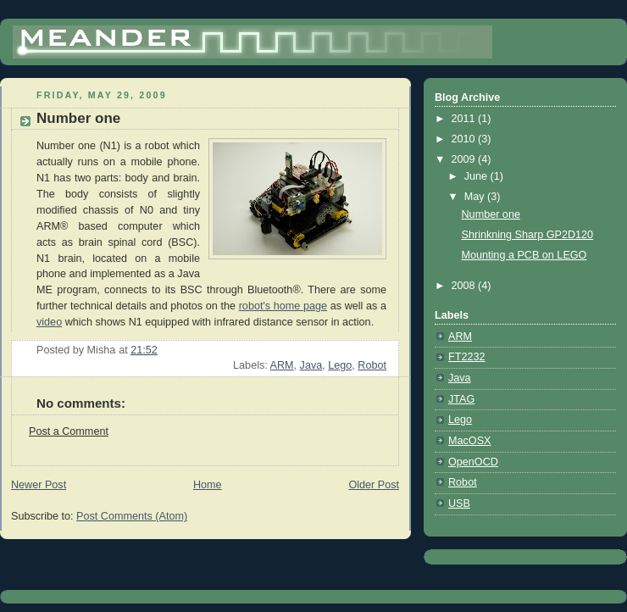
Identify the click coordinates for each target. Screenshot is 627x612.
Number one (491, 214)
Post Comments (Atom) (131, 516)
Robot (372, 365)
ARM (282, 365)
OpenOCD (473, 462)
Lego (340, 365)
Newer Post (38, 485)
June (477, 176)
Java (311, 365)
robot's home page (283, 306)
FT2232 (466, 357)
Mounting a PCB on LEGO (524, 255)
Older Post (373, 485)
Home (207, 485)
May (475, 197)
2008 (465, 286)
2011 (465, 119)
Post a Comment (68, 431)
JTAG (461, 399)
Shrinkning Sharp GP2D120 (528, 235)
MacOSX (469, 441)
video (49, 322)
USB (459, 503)
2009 (465, 159)
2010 (465, 139)
